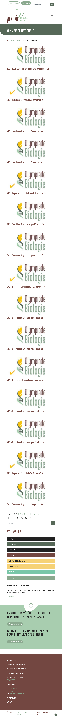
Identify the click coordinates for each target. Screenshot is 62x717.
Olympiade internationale (16, 561)
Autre (10, 539)
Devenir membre (14, 3)
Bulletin (11, 544)
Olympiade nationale (14, 566)
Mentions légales (47, 712)
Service (11, 578)
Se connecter (26, 3)
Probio (11, 40)
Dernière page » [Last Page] (34, 514)
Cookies (39, 712)
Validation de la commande (17, 693)
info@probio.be (11, 680)
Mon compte (13, 689)
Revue (10, 572)
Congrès (11, 550)
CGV (38, 714)
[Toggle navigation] (52, 16)
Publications (20, 40)
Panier (12, 691)
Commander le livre (15, 623)
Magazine (11, 555)
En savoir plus (10, 596)
